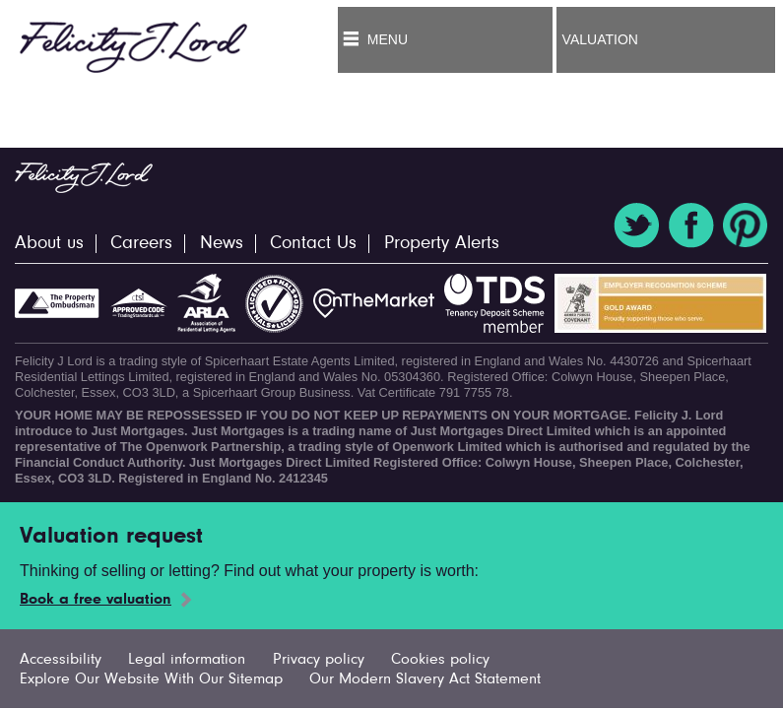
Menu (387, 39)
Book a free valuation (95, 600)
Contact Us (313, 243)
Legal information (186, 660)
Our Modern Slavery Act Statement (425, 679)
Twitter (636, 225)
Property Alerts (441, 243)
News (221, 243)
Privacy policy (318, 660)
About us (49, 243)
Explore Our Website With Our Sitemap (151, 679)
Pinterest (745, 225)
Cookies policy (440, 660)
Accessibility (60, 660)
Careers (141, 243)
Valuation (600, 39)
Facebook (691, 225)
